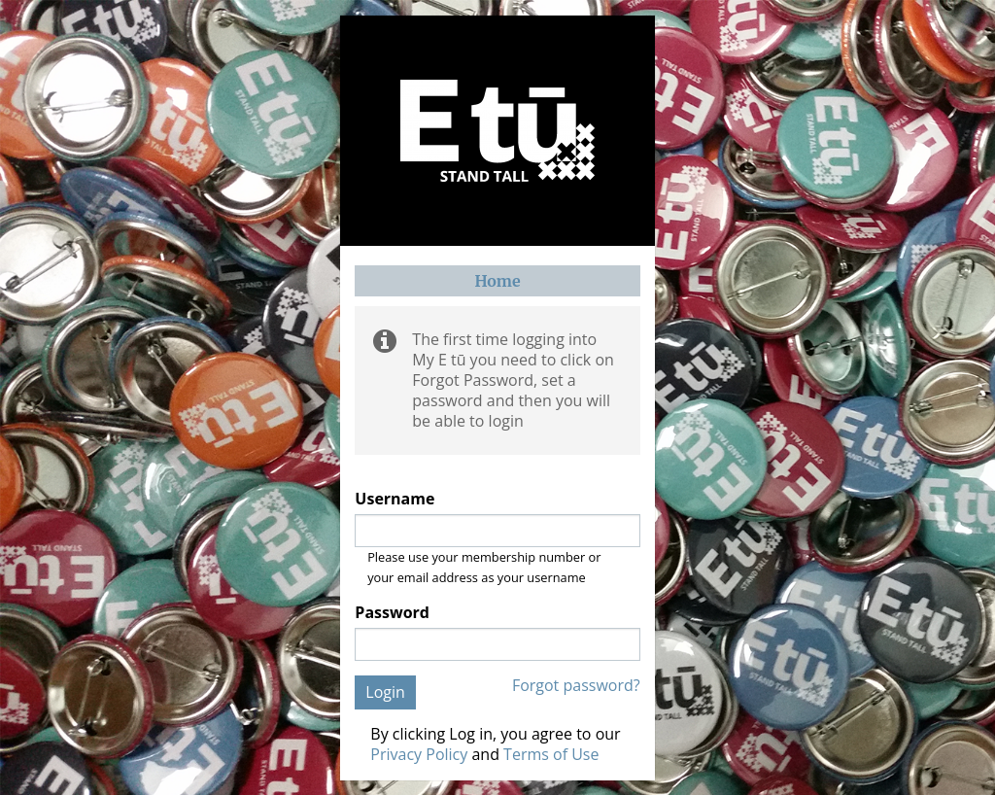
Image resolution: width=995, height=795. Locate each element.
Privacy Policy (418, 754)
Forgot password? (576, 685)
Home (497, 281)
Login (385, 692)
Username (394, 499)
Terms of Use (551, 754)
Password (392, 613)
